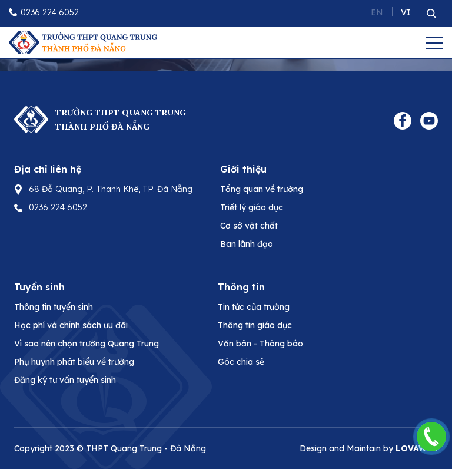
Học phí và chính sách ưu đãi (71, 325)
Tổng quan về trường (261, 189)
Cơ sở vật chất (249, 225)
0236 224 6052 (50, 12)
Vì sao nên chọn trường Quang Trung (86, 343)
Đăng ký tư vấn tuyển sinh (65, 380)
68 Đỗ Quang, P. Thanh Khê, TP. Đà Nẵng (110, 189)
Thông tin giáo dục (255, 325)
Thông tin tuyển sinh (53, 307)
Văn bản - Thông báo (260, 343)
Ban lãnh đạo (246, 244)
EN (377, 12)
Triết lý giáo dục (251, 207)
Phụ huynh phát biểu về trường (74, 361)
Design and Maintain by (369, 448)
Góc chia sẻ (241, 361)
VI (406, 12)
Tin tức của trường (254, 307)
